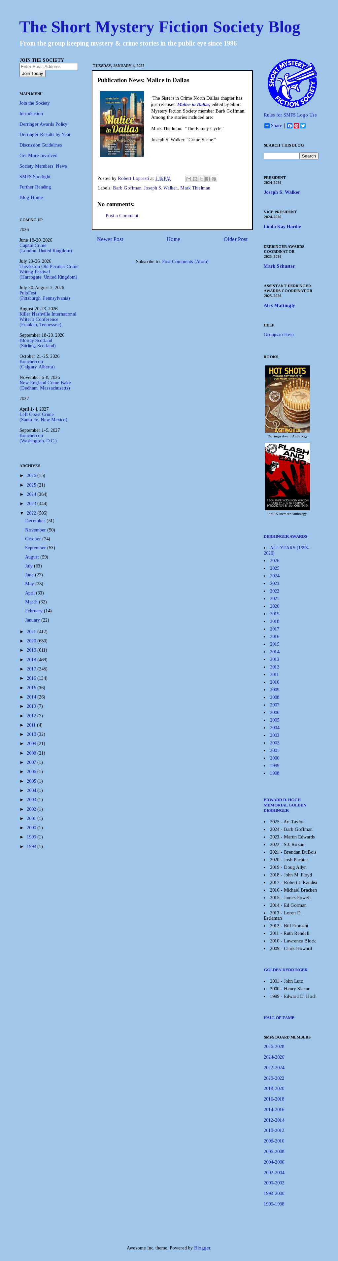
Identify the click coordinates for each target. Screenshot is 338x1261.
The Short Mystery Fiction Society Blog (159, 26)
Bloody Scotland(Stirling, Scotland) (37, 343)
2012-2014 (274, 1120)
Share (273, 125)
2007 (32, 762)
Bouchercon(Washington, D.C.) (38, 438)
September (36, 547)
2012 (32, 715)
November (36, 530)
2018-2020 (274, 1088)
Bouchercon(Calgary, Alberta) (37, 364)
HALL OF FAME (279, 1017)
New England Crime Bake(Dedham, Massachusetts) (45, 385)
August (32, 557)
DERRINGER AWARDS (286, 536)
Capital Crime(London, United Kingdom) (45, 248)
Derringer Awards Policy (43, 124)
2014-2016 (274, 1109)
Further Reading (35, 187)
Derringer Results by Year (45, 134)
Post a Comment (122, 215)
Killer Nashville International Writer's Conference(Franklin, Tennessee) (47, 319)
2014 (32, 697)
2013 (32, 706)
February (34, 610)
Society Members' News (43, 166)
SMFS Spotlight (35, 176)
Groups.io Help (279, 334)
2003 (32, 799)
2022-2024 (274, 1067)
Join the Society (34, 103)
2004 (32, 790)
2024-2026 (274, 1057)
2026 (32, 475)
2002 (32, 809)
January (33, 620)
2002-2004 (274, 1172)
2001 (32, 818)
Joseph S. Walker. (161, 188)
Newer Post (110, 239)
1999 (32, 837)
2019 (32, 650)
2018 (32, 659)
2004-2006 (274, 1162)
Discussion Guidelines (40, 145)
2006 (32, 771)
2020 (32, 640)
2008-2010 (274, 1141)
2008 (32, 753)
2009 (32, 743)
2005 (32, 781)
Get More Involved (38, 155)
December (36, 520)
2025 (32, 485)
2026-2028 (274, 1046)
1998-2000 (274, 1193)
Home (173, 239)
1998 (32, 846)
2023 (32, 503)
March (32, 601)
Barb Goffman (127, 188)
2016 (32, 678)
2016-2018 (274, 1099)
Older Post (236, 239)
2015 (32, 687)
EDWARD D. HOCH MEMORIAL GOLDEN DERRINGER (285, 805)
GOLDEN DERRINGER (286, 969)
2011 (32, 725)
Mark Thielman (195, 188)
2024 (32, 494)
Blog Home (31, 197)
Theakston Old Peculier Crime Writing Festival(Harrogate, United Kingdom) (49, 272)
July (29, 565)
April (30, 593)
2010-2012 (274, 1130)
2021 (32, 631)
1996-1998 (274, 1204)
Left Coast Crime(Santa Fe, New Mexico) (43, 417)
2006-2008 (274, 1151)
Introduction (31, 113)
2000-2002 (274, 1182)
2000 (32, 827)
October (33, 538)
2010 (32, 734)
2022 (32, 513)
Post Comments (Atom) (185, 261)
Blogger (202, 1247)
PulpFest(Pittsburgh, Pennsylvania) (44, 295)
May (30, 583)
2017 (32, 668)
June (30, 574)
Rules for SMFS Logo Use (290, 115)
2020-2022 (274, 1078)
